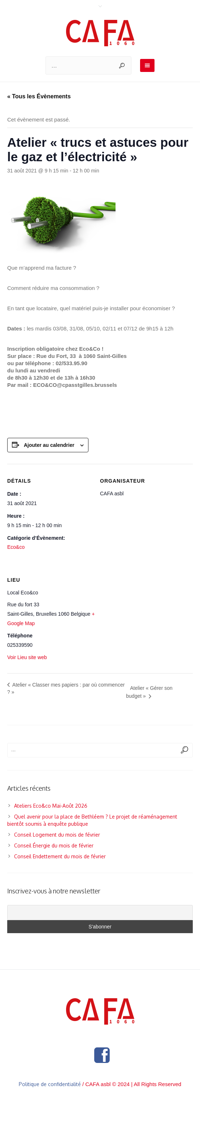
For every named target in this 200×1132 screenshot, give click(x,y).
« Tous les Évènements (39, 96)
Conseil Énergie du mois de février (54, 845)
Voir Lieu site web (27, 657)
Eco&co (16, 547)
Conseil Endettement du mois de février (60, 856)
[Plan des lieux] (146, 617)
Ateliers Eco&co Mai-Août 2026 (50, 806)
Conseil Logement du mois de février (57, 835)
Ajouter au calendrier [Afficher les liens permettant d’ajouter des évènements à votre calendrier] (49, 445)
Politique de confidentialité (50, 1084)
